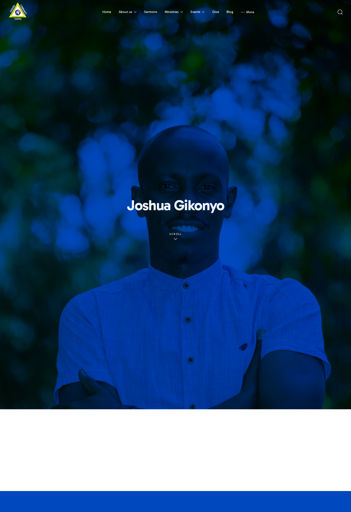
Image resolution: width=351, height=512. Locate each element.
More (247, 12)
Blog (230, 12)
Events (198, 12)
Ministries (174, 12)
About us (128, 12)
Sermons (150, 12)
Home (106, 12)
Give (215, 12)
